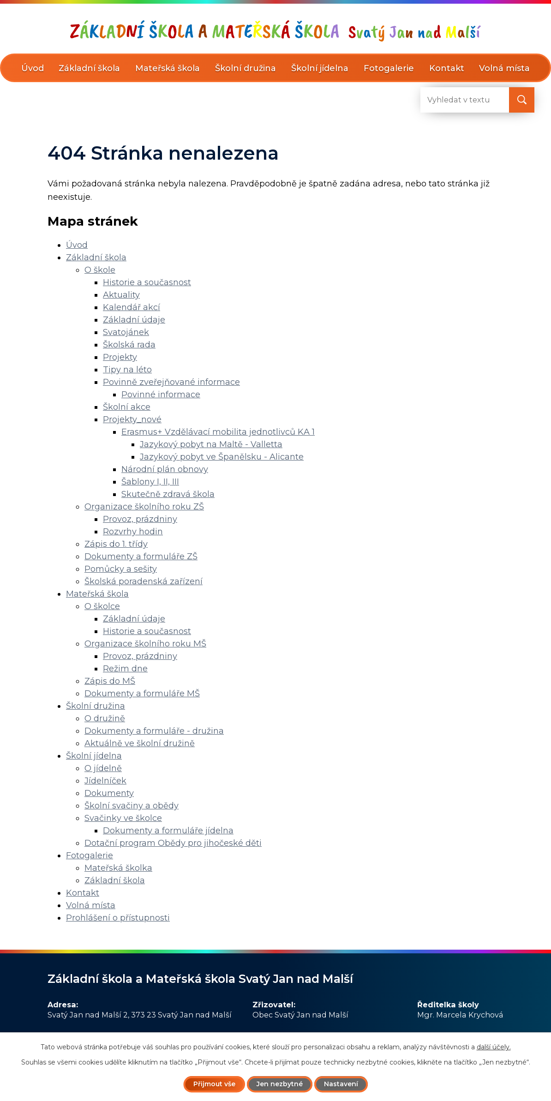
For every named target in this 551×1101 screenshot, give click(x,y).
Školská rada (129, 345)
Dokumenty (109, 793)
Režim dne (125, 669)
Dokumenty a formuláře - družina (154, 731)
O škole (99, 270)
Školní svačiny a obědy (131, 806)
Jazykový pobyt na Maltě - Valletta (211, 444)
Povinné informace (160, 394)
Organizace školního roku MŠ (145, 644)
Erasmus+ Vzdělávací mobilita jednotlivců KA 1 (218, 432)
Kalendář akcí (131, 307)
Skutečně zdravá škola (168, 494)
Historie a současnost (147, 282)
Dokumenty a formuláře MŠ (142, 693)
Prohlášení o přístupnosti (118, 918)
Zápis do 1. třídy (116, 544)
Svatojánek (126, 332)
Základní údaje (134, 320)
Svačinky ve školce (123, 818)
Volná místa (504, 68)
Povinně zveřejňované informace (171, 382)
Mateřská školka (118, 868)
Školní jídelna (319, 68)
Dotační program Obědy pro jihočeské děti (173, 843)
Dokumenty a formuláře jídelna (168, 831)
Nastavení (341, 1084)
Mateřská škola (167, 68)
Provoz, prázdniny (140, 519)
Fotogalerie (389, 68)
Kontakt (446, 68)
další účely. (494, 1047)
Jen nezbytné (280, 1084)
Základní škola (89, 68)
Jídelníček (105, 781)
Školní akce (126, 407)
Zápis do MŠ (109, 681)
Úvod (32, 68)
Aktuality (121, 295)
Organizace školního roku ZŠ (144, 507)
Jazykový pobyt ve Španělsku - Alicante (222, 457)
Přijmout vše (214, 1084)
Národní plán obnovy (164, 469)
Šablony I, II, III (150, 482)
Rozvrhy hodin (133, 532)
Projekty (120, 357)
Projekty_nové (132, 419)
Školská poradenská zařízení (143, 581)
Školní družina (245, 68)
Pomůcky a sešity (120, 569)
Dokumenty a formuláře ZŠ (141, 556)
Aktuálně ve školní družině (139, 743)
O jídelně (103, 768)
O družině (104, 718)
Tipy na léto (127, 370)
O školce (102, 606)
